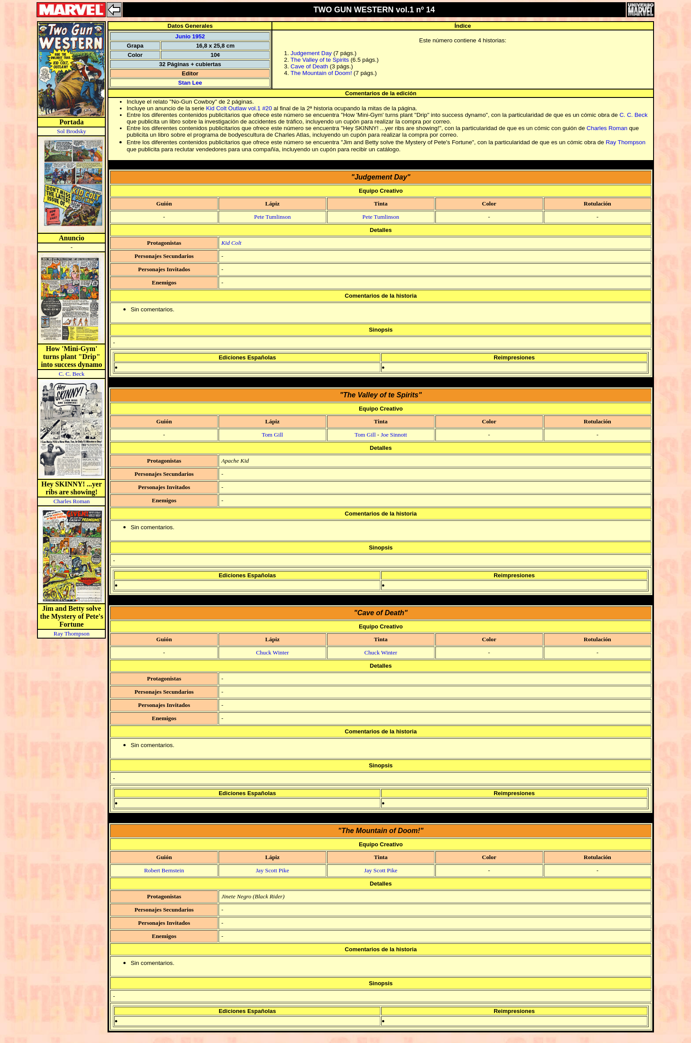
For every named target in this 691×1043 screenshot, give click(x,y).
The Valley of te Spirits (319, 59)
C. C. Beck (72, 373)
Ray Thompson (72, 633)
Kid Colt (231, 242)
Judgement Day (310, 53)
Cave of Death (309, 66)
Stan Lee (190, 82)
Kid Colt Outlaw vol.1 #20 (239, 108)
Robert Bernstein (164, 870)
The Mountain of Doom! (321, 73)
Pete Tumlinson (272, 216)
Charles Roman (71, 501)
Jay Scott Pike (272, 870)
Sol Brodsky (71, 131)
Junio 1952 (190, 36)
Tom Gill (272, 434)
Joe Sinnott (394, 434)
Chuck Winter (272, 652)
